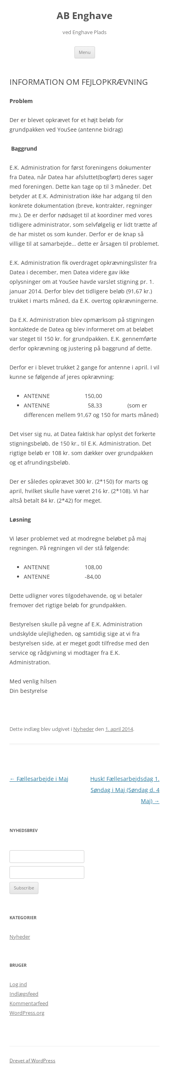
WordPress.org (26, 1012)
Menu (85, 52)
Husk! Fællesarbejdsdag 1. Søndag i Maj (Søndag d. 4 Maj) (125, 790)
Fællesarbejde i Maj (38, 778)
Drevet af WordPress (32, 1060)
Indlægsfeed (23, 993)
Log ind (18, 984)
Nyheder (83, 729)
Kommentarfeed (28, 1003)
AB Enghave (84, 16)
